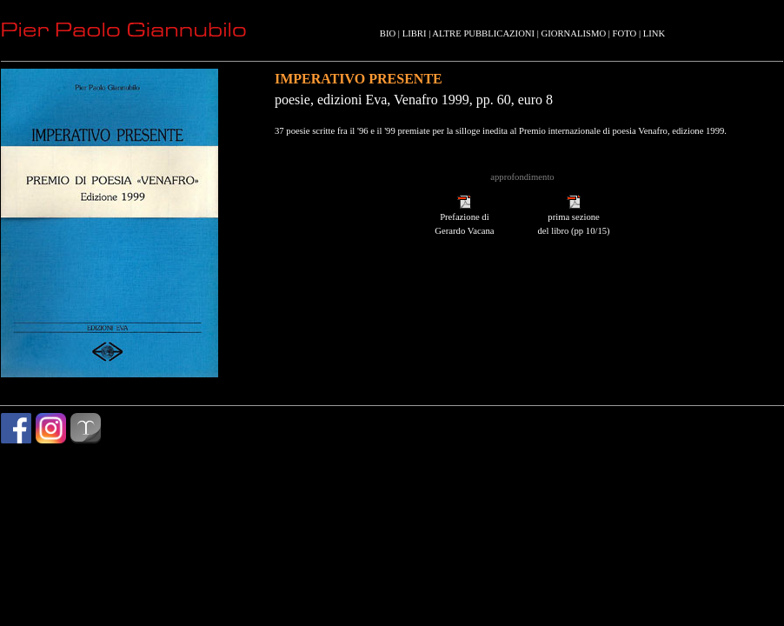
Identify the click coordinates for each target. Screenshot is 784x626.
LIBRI (414, 33)
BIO (387, 33)
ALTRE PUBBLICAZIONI (483, 33)
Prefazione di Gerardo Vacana (464, 219)
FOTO (625, 33)
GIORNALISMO (574, 33)
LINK (654, 33)
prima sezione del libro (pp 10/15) (573, 219)
